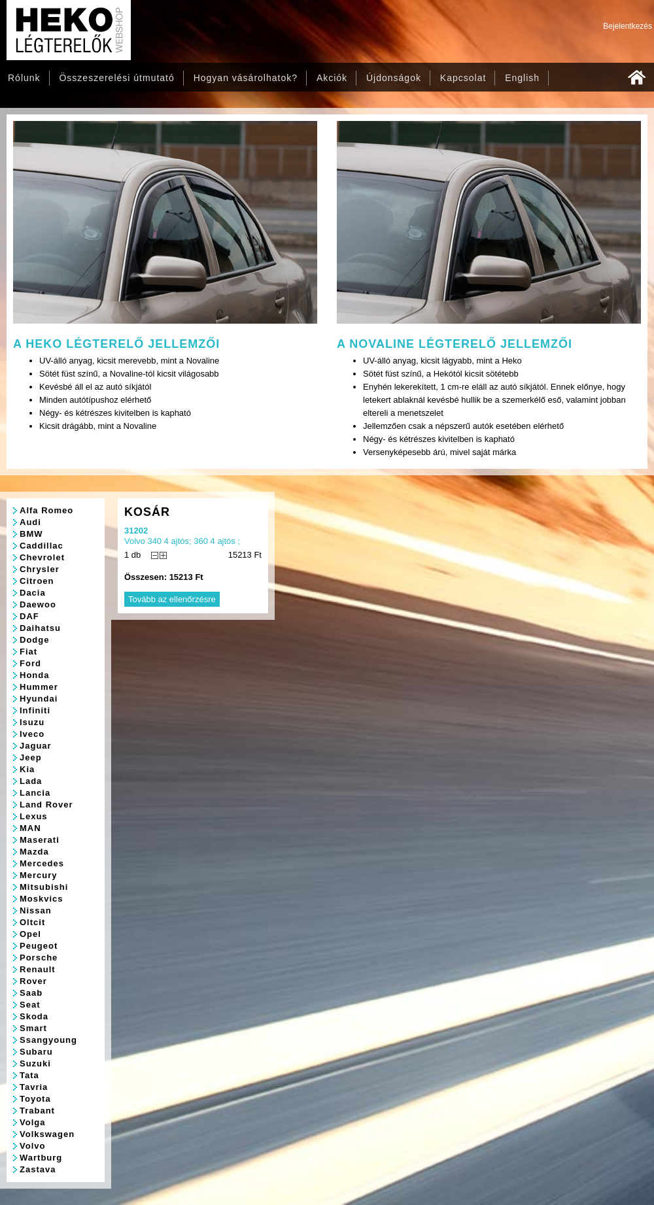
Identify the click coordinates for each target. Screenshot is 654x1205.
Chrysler (40, 569)
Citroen (37, 581)
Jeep (31, 757)
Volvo (32, 1146)
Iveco (32, 734)
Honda (34, 675)
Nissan (36, 910)
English (522, 78)
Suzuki (35, 1063)
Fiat (28, 651)
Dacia (33, 593)
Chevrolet (42, 557)
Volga (32, 1122)
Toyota (35, 1099)
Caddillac (41, 546)
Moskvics (41, 899)
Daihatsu (40, 628)
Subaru (36, 1052)
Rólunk (24, 78)
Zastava (38, 1169)
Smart (33, 1028)
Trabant (37, 1110)
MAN (30, 828)
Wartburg (41, 1158)
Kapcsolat (463, 78)
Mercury (39, 875)
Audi (30, 522)
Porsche (39, 957)
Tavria (34, 1087)
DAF (29, 616)
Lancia (35, 793)
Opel (30, 934)
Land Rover (46, 804)
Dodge (34, 640)
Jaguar (36, 746)
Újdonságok (393, 78)
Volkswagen (47, 1134)
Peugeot (39, 946)
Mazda (34, 852)
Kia (27, 769)
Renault (38, 969)
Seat (30, 1005)
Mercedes (42, 863)
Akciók (332, 78)
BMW (31, 534)
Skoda (34, 1016)
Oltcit (32, 922)
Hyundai (39, 699)
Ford (30, 663)
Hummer (39, 687)
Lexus (34, 816)
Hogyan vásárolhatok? (246, 78)
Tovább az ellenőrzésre (172, 599)
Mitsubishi (44, 887)
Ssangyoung (48, 1040)
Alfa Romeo (46, 510)
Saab (31, 993)
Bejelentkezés (627, 26)
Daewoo (38, 604)
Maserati (40, 840)
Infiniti (35, 710)
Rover (33, 981)
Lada (31, 781)
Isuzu (32, 722)
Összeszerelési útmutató (116, 78)
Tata (29, 1075)
